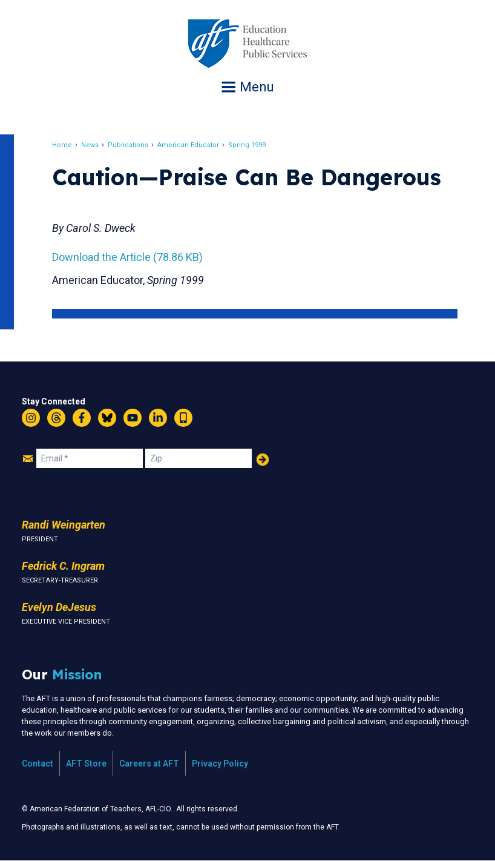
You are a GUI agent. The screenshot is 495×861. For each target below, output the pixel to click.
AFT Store (86, 763)
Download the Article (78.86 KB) (128, 257)
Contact (37, 763)
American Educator (189, 145)
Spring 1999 (248, 145)
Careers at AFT (149, 763)
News (91, 145)
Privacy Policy (220, 763)
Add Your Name (263, 460)
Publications (129, 145)
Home (63, 145)
